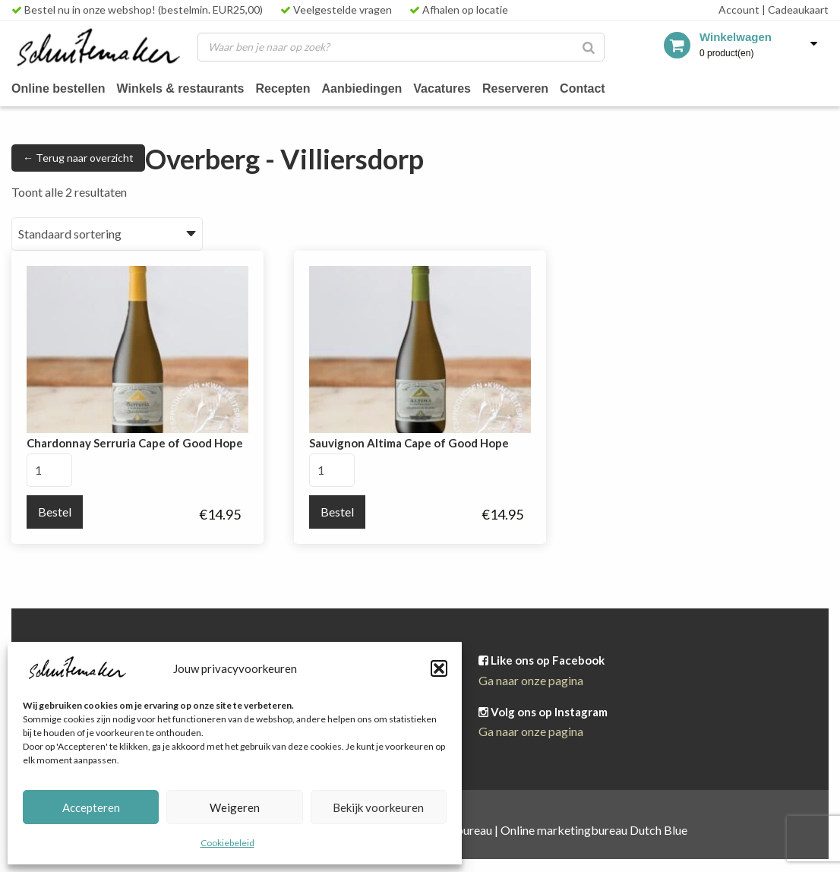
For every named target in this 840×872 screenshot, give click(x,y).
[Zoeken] (588, 47)
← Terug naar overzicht (78, 157)
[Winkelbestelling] (107, 234)
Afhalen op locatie (458, 9)
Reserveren (531, 88)
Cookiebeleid (227, 842)
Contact (601, 88)
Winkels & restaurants (186, 88)
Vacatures (455, 88)
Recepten (292, 88)
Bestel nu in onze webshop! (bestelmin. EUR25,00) (137, 9)
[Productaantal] (49, 470)
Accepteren (91, 807)
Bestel (54, 511)
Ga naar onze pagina (530, 680)
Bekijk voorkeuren (378, 807)
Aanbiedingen (373, 88)
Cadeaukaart (795, 9)
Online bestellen (60, 88)
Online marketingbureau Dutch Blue (594, 830)
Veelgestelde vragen (336, 9)
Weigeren (235, 807)
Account (738, 9)
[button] (439, 668)
